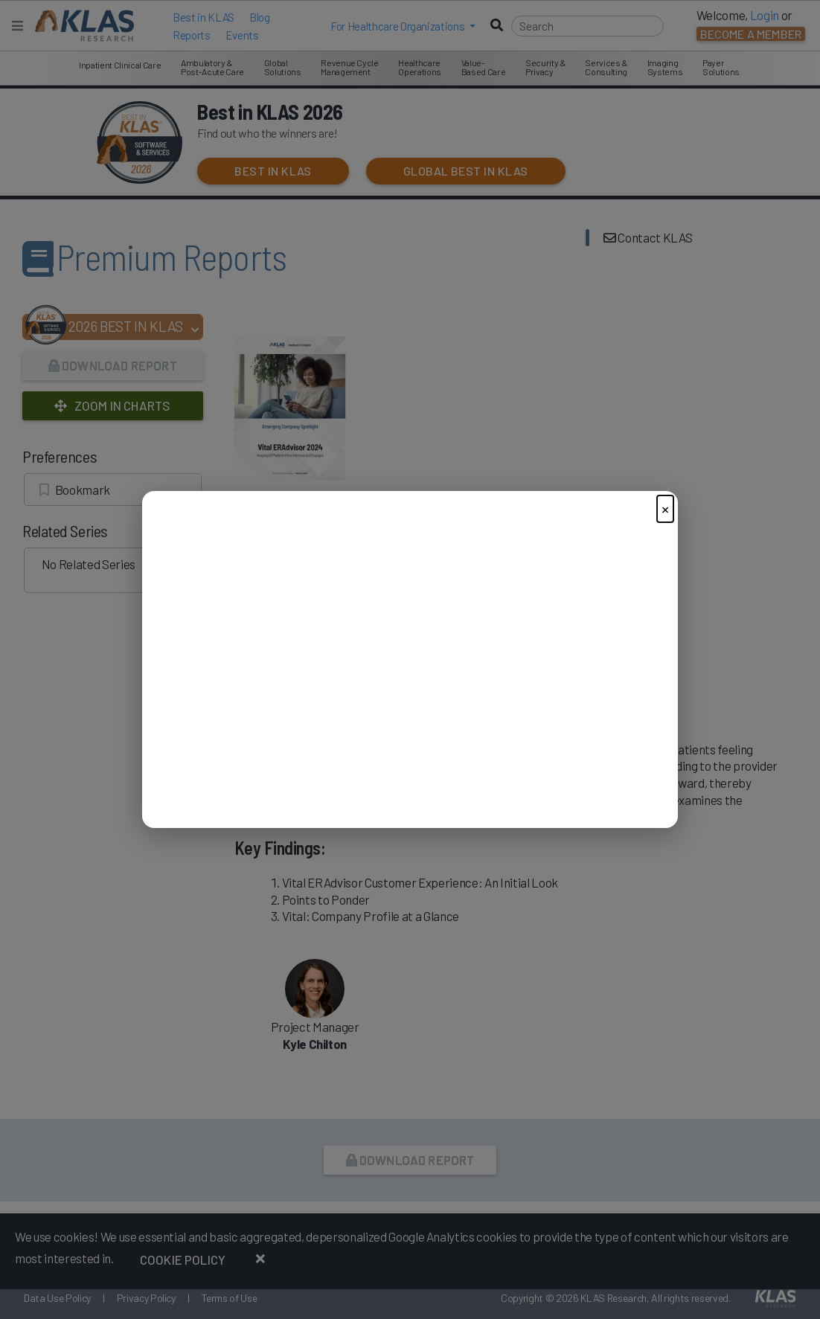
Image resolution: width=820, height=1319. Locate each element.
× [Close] (665, 508)
